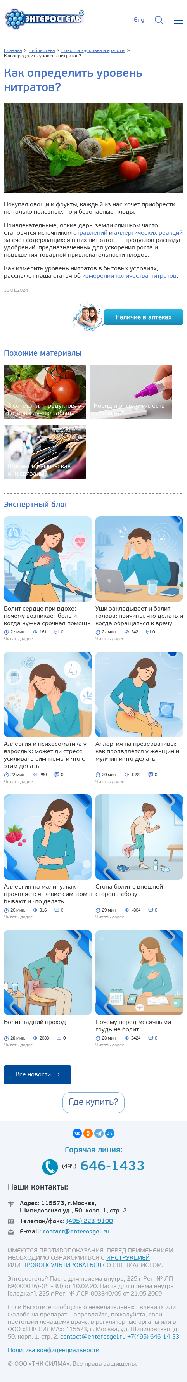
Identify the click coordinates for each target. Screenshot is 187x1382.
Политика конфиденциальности (53, 1350)
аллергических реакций (148, 233)
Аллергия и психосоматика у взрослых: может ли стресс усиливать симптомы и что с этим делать (45, 755)
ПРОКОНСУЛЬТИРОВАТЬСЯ (61, 1266)
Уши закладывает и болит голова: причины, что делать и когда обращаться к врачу (139, 616)
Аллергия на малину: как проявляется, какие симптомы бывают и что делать (48, 894)
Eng (139, 20)
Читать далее (18, 639)
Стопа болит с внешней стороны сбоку (129, 891)
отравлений (90, 233)
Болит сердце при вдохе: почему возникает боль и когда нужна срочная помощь (47, 616)
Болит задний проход (35, 1022)
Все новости (38, 1075)
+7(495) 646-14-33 (153, 1337)
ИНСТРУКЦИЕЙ (128, 1258)
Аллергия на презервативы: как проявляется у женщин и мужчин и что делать (137, 751)
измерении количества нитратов (129, 276)
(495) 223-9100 (89, 1221)
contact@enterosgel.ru (76, 1232)
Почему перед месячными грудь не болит (133, 1026)
